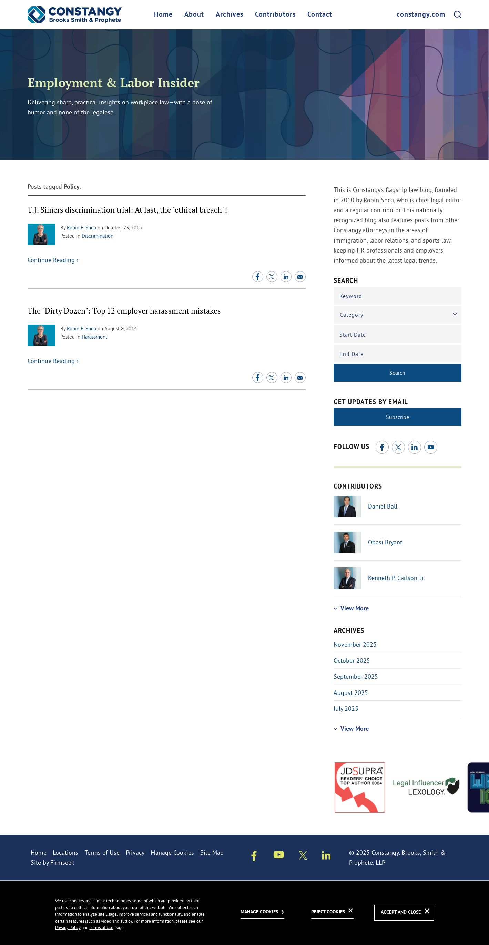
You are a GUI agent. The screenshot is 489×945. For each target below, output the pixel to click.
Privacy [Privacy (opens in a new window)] (135, 852)
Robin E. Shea (81, 227)
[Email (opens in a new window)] (300, 276)
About (194, 14)
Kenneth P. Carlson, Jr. (396, 578)
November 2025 (355, 644)
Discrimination (97, 236)
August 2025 (351, 693)
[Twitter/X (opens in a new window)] (271, 276)
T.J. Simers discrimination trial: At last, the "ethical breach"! (127, 210)
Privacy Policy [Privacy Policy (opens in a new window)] (68, 927)
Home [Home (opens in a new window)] (39, 852)
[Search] (457, 14)
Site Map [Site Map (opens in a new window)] (212, 852)
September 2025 (356, 676)
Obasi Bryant (385, 542)
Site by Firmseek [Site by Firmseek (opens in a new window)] (52, 862)
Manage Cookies (172, 852)
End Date (351, 353)
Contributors (275, 14)
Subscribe (397, 416)
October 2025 (352, 661)
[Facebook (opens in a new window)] (257, 276)
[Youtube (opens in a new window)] (430, 447)
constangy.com (421, 14)
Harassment (94, 336)
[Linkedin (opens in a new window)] (286, 276)
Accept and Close (401, 912)
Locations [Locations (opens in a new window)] (65, 852)
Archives (229, 14)
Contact (319, 14)
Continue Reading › (53, 260)
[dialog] (244, 912)
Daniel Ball (382, 506)
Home (163, 14)
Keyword (350, 295)
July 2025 (346, 708)
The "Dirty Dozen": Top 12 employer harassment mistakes (124, 311)
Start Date (352, 334)
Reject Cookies (328, 912)
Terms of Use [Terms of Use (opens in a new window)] (102, 852)
